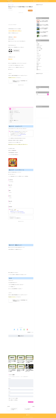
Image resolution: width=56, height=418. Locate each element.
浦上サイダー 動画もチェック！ (14, 120)
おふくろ (12, 114)
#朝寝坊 (11, 211)
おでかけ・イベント (39, 45)
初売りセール (38, 63)
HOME (28, 414)
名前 (9, 388)
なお (11, 115)
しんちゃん (12, 113)
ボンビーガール (39, 58)
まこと (11, 116)
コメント (9, 378)
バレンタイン (38, 56)
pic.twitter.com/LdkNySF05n (23, 134)
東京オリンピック (39, 66)
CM (37, 42)
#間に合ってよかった (14, 211)
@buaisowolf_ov (17, 131)
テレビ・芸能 (38, 50)
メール (9, 391)
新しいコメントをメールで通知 (13, 398)
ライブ (37, 61)
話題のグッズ (38, 69)
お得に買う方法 (39, 47)
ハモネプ (32, 332)
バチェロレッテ (39, 55)
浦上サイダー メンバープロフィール (15, 112)
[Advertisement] (20, 18)
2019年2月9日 (19, 135)
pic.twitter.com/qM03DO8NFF (20, 211)
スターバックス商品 (39, 48)
